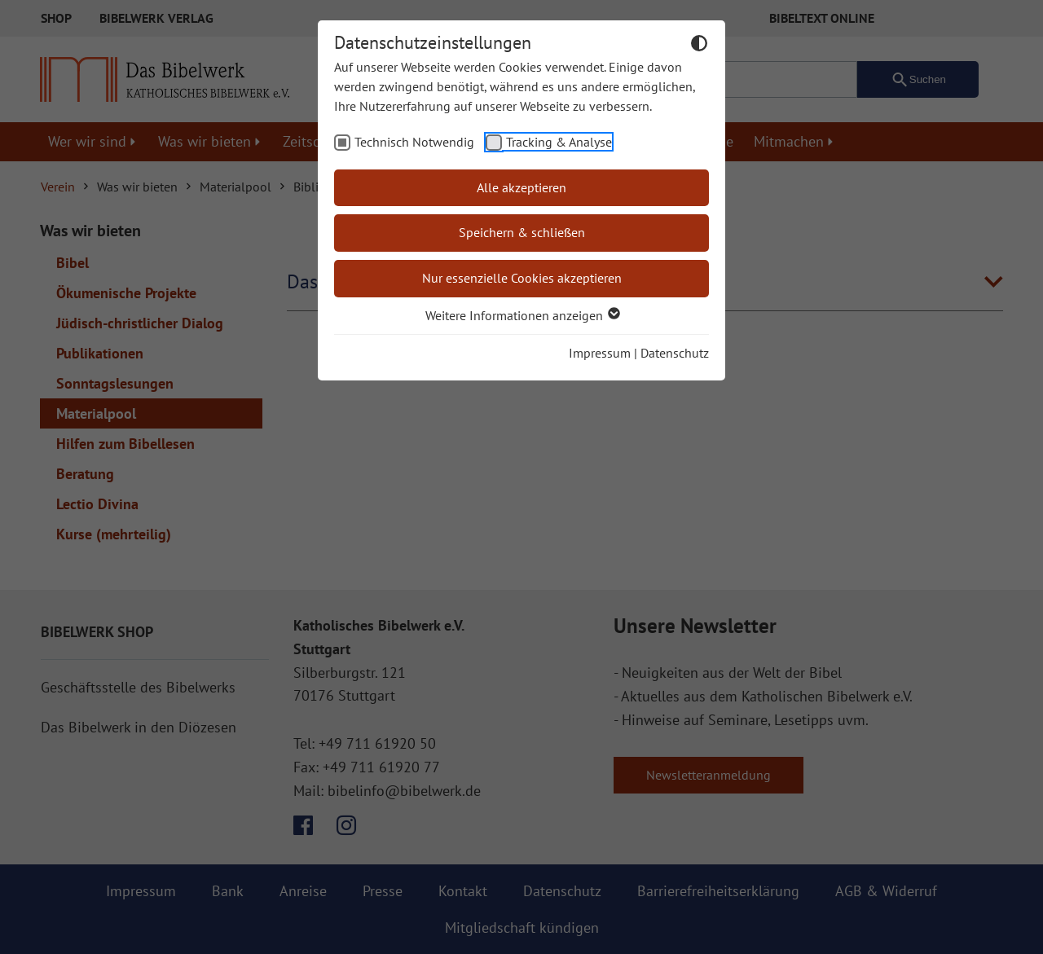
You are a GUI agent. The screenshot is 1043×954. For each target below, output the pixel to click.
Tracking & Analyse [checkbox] (559, 142)
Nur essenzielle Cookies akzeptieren (522, 278)
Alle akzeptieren (521, 187)
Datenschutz (674, 353)
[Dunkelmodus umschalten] (699, 46)
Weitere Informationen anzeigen (521, 315)
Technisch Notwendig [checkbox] (414, 142)
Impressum (600, 353)
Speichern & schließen (522, 232)
